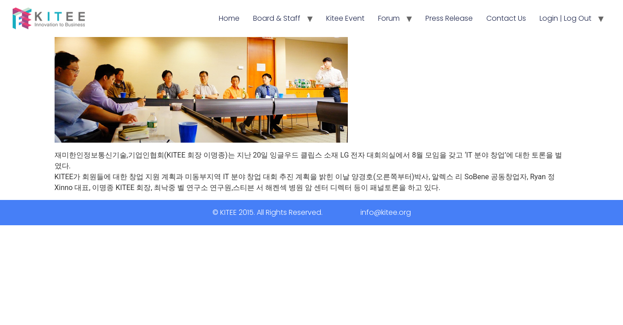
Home (229, 18)
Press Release (449, 18)
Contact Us (506, 18)
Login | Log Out (565, 18)
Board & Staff (276, 18)
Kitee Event (345, 18)
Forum (389, 18)
